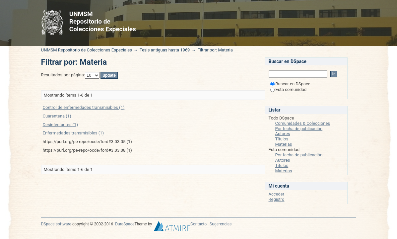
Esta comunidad (288, 89)
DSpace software (56, 224)
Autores (282, 133)
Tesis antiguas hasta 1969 (165, 49)
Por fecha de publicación (299, 128)
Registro (277, 199)
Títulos (282, 138)
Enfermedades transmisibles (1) (73, 132)
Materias (283, 144)
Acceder (277, 194)
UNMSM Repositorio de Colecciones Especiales (86, 49)
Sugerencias (221, 224)
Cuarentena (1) (57, 116)
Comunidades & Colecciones (302, 123)
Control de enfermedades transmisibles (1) (84, 107)
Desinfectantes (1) (60, 124)
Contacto (198, 224)
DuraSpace (124, 224)
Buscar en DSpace (290, 83)
